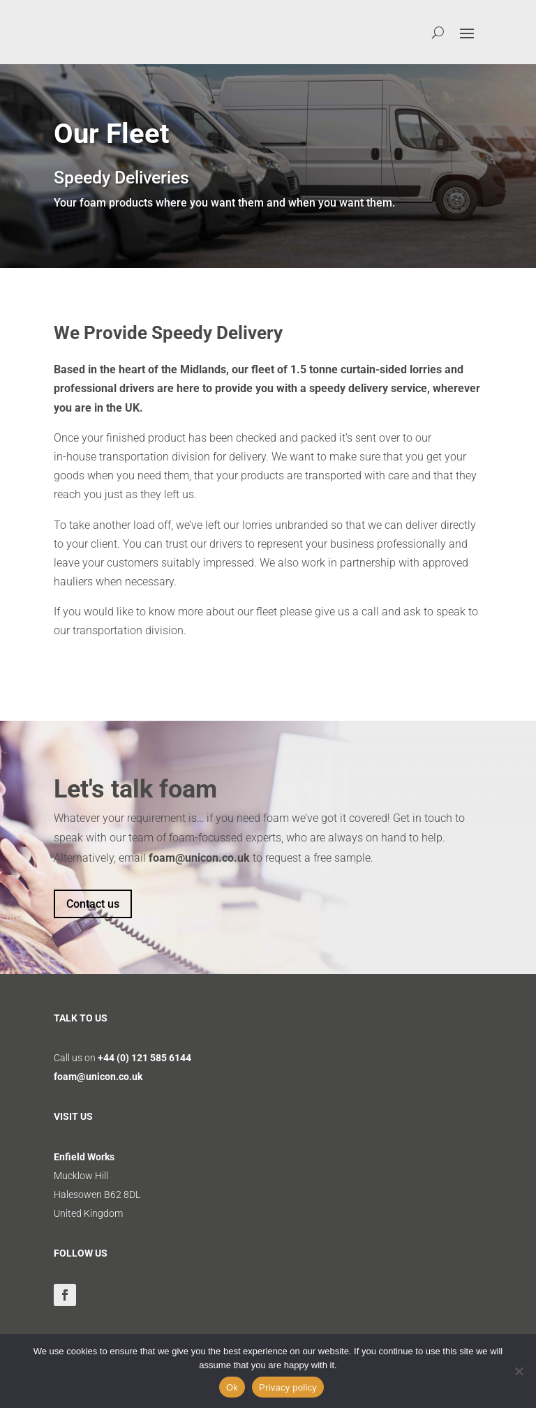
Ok (232, 1387)
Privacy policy (288, 1387)
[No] (519, 1371)
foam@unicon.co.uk (199, 857)
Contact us (92, 904)
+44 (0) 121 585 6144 (144, 1057)
